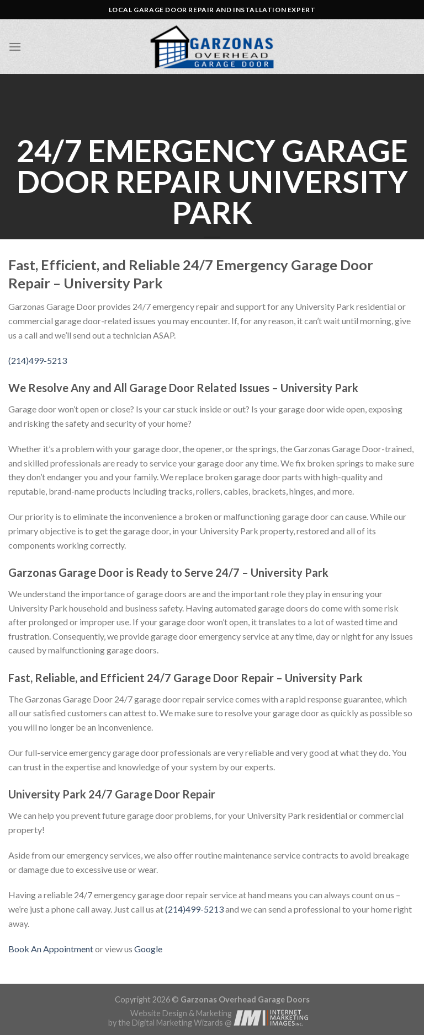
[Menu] (15, 46)
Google (148, 948)
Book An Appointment (50, 948)
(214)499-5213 (37, 360)
